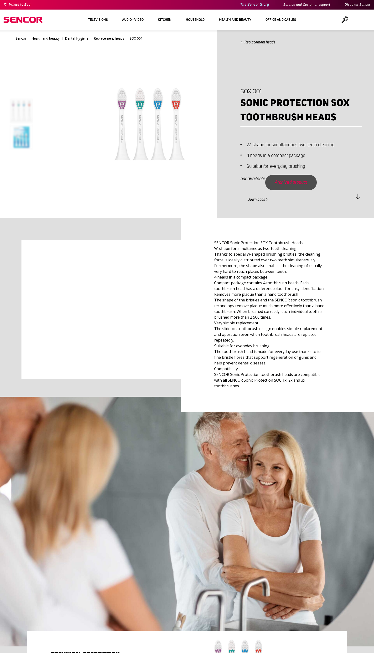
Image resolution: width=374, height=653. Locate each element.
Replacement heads (259, 42)
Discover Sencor (357, 4)
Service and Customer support (306, 4)
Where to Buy (20, 4)
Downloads (256, 199)
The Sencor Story (254, 4)
